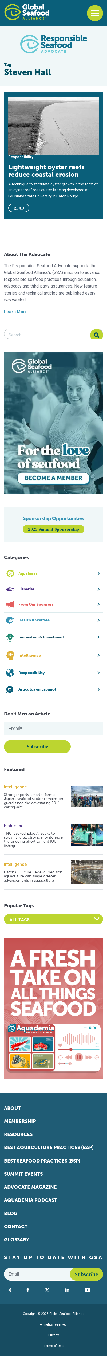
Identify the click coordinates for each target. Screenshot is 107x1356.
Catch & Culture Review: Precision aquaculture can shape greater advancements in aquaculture (33, 876)
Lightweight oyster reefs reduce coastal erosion (46, 171)
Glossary (16, 1240)
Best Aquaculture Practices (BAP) (49, 1147)
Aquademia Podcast (30, 1200)
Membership (20, 1121)
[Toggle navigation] (95, 13)
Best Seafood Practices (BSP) (42, 1161)
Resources (18, 1134)
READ (19, 208)
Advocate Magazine (30, 1187)
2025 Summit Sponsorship (53, 529)
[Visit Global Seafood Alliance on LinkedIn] (72, 1290)
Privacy (53, 1335)
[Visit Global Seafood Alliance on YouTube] (92, 1290)
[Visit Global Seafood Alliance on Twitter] (52, 1290)
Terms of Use (54, 1346)
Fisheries (13, 825)
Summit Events (23, 1174)
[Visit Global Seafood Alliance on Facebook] (33, 1290)
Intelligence (15, 786)
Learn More (16, 311)
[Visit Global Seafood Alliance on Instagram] (14, 1290)
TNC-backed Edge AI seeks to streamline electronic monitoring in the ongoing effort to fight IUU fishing (34, 839)
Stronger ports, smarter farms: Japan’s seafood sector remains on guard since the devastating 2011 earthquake (33, 801)
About (12, 1108)
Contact (15, 1227)
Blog (11, 1213)
